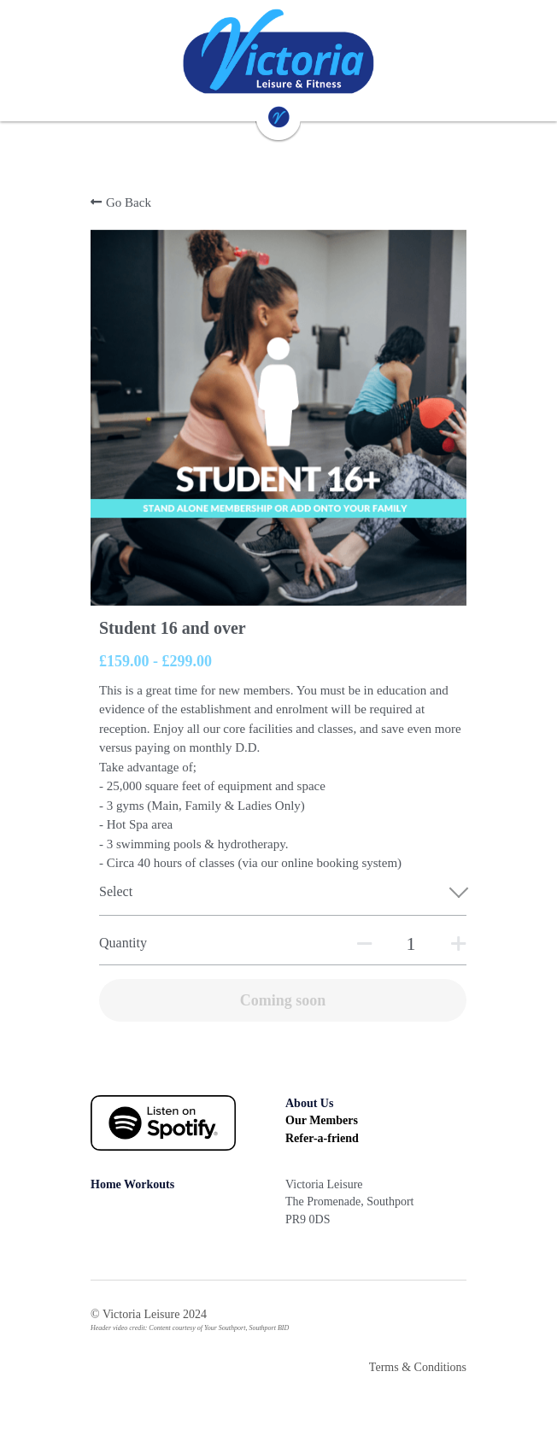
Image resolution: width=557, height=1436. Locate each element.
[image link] (278, 51)
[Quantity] (411, 944)
